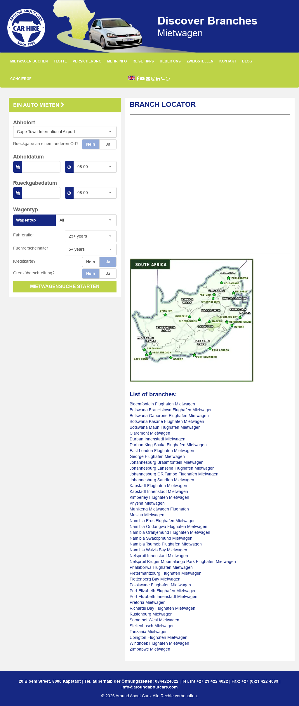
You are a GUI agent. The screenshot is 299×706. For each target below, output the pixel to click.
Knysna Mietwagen (147, 503)
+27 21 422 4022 (212, 681)
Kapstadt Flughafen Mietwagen (158, 485)
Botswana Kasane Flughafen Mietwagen (167, 421)
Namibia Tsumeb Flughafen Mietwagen (166, 544)
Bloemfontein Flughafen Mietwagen (162, 404)
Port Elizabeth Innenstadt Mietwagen (163, 596)
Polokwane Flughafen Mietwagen (160, 585)
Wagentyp (26, 220)
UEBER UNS (170, 61)
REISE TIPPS (143, 61)
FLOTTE (60, 61)
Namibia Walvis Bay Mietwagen (158, 550)
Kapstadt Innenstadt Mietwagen (159, 491)
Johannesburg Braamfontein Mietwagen (167, 462)
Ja (108, 144)
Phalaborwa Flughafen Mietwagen (161, 567)
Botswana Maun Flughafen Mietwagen (165, 427)
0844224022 (166, 681)
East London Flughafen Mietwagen (162, 450)
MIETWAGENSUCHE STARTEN (65, 286)
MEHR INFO (117, 61)
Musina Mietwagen (147, 514)
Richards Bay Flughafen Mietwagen (162, 608)
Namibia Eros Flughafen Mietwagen (163, 520)
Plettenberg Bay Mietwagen (155, 579)
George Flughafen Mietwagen (157, 456)
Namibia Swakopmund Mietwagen (161, 538)
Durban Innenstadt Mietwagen (157, 439)
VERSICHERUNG (87, 61)
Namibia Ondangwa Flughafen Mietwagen (168, 526)
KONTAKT (227, 61)
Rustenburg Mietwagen (151, 614)
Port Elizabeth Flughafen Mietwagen (163, 590)
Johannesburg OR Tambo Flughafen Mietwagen (174, 474)
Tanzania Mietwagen (149, 631)
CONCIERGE (21, 78)
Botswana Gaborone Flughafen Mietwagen (169, 415)
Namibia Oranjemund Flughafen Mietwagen (170, 532)
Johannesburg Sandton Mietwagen (162, 479)
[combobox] (65, 132)
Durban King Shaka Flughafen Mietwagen (168, 444)
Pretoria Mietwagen (148, 602)
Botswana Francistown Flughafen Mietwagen (171, 409)
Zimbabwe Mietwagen (150, 649)
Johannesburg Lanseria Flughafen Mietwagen (172, 468)
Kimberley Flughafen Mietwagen (159, 497)
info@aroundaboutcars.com (149, 687)
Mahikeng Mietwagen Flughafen (159, 509)
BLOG (247, 61)
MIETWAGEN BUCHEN (29, 61)
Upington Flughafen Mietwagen (158, 637)
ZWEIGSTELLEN (200, 61)
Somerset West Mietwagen (154, 620)
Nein (90, 144)
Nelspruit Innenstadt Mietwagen (159, 555)
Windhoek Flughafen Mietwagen (159, 643)
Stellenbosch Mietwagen (152, 625)
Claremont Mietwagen (150, 433)
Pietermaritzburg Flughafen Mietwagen (165, 573)
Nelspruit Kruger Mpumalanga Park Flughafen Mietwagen (183, 561)
